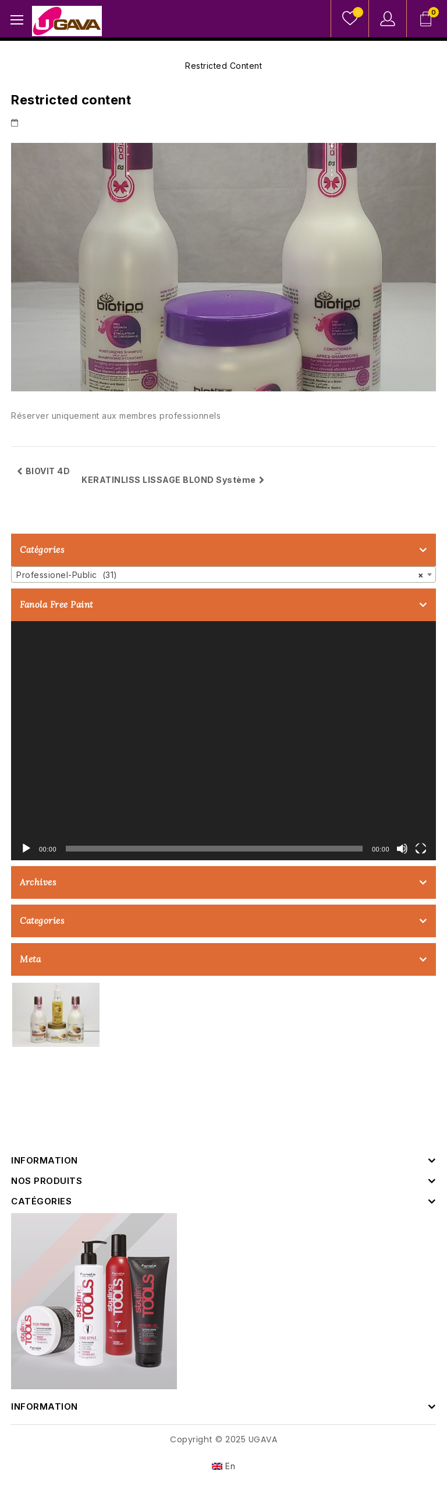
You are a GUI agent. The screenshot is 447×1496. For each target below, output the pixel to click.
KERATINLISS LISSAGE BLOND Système (172, 480)
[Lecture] (26, 848)
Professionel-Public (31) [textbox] (220, 575)
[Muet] (402, 848)
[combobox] (223, 574)
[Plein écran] (421, 848)
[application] (223, 741)
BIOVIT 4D (43, 471)
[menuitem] (224, 1466)
